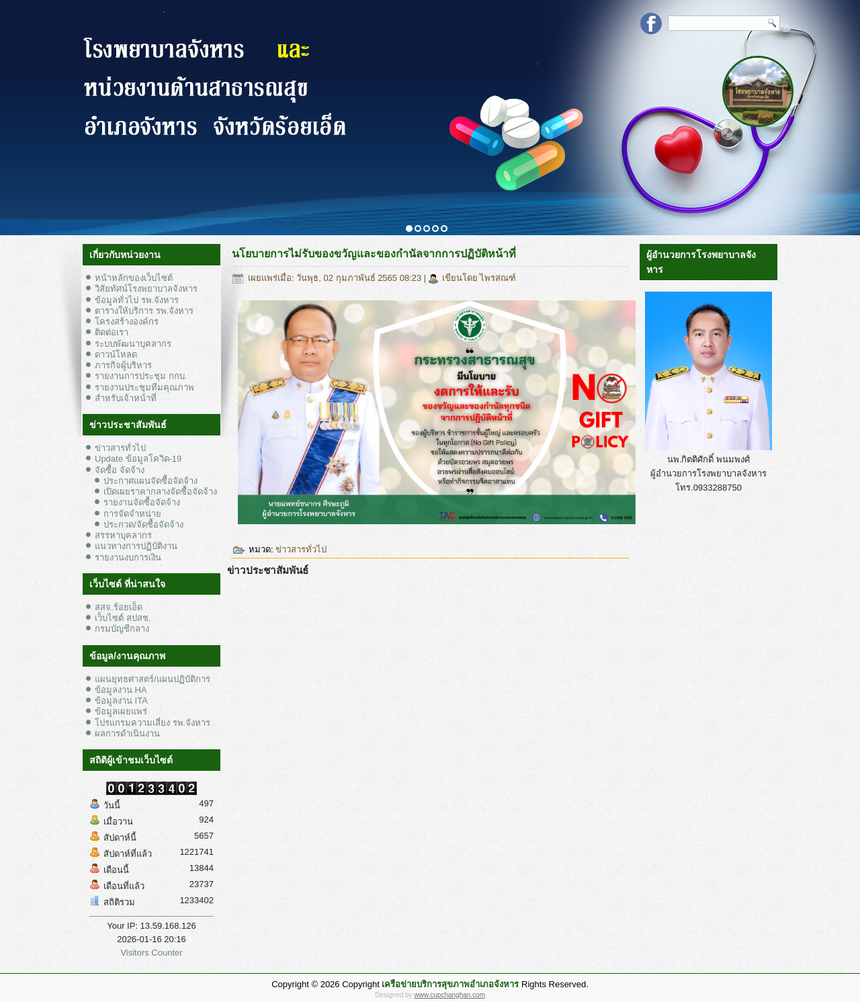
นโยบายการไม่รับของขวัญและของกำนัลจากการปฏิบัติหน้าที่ (374, 253)
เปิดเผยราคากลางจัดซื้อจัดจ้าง (160, 492)
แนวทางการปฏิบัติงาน (136, 546)
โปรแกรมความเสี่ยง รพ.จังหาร (152, 723)
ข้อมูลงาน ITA (121, 701)
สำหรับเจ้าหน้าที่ (126, 398)
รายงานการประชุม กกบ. (141, 376)
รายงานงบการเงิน (128, 557)
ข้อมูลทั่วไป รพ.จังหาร (137, 300)
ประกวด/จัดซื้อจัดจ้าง (143, 524)
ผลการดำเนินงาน (127, 733)
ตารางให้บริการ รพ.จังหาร (144, 311)
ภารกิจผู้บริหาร (123, 365)
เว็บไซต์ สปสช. (122, 618)
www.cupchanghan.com (449, 995)
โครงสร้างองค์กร (127, 322)
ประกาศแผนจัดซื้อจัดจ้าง (150, 481)
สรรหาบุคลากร (123, 535)
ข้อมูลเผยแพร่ (121, 711)
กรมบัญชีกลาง (122, 629)
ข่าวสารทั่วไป (120, 448)
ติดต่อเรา (111, 332)
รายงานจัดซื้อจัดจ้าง (141, 502)
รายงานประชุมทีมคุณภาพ (144, 387)
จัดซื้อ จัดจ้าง (119, 470)
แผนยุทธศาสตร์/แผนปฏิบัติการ (152, 679)
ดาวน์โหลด (116, 354)
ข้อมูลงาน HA (121, 690)
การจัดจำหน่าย (132, 514)
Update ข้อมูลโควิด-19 (138, 459)
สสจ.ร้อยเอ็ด (118, 607)
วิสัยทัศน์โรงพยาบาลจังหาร (146, 289)
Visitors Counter (151, 953)
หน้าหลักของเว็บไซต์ (134, 278)
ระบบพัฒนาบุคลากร (133, 344)
